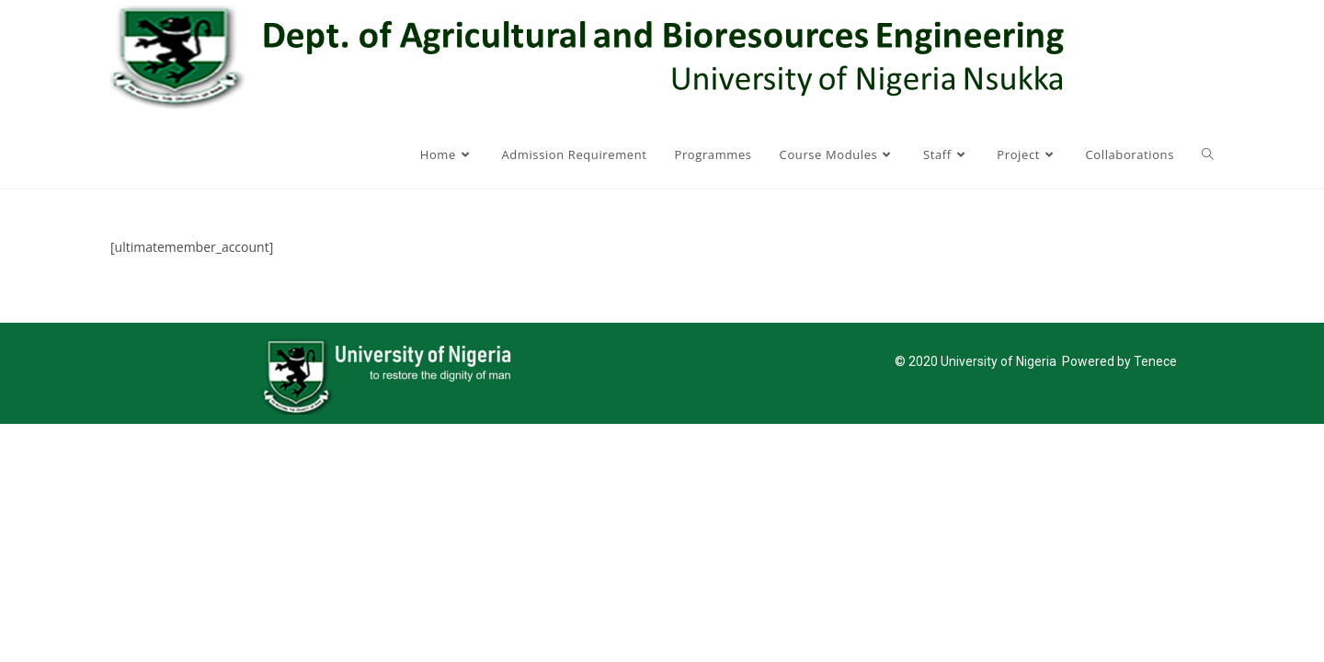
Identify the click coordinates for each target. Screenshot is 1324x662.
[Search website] (1207, 154)
